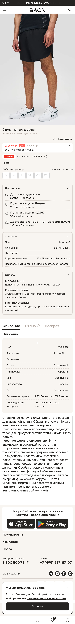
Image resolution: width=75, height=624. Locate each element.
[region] (36, 455)
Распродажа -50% (37, 2)
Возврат (52, 326)
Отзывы (32, 325)
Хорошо (37, 606)
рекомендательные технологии (46, 598)
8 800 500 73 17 (15, 562)
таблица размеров (62, 169)
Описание (11, 326)
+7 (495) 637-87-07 (56, 562)
